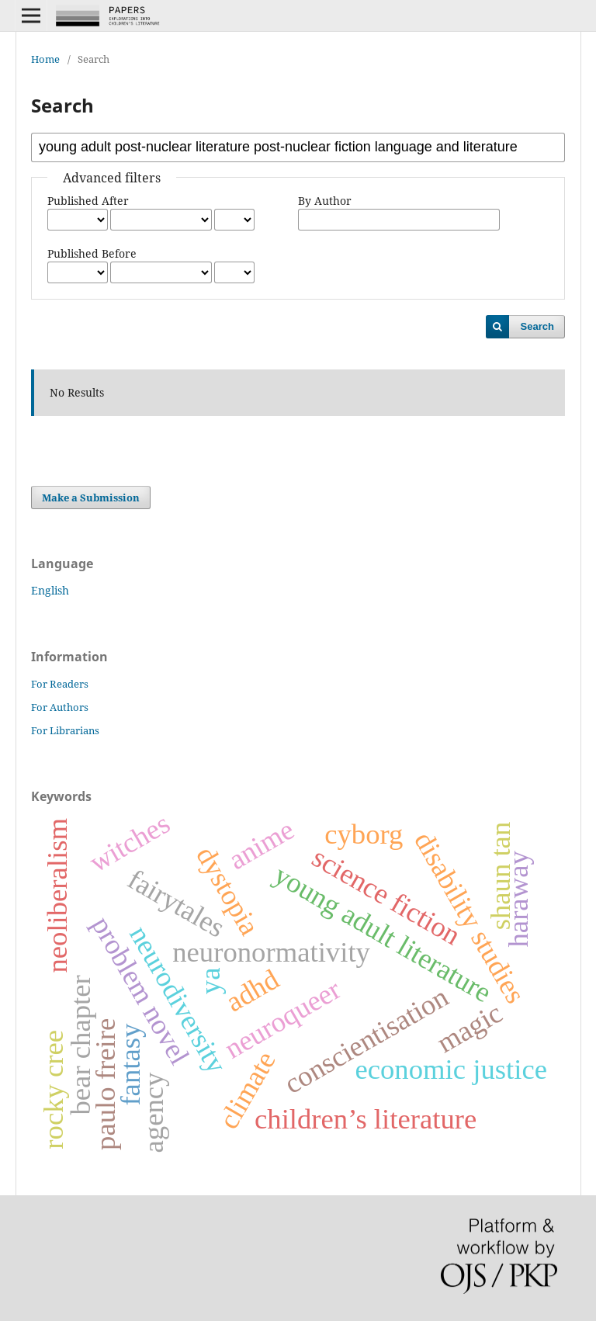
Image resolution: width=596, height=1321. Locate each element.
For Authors (59, 707)
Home (45, 59)
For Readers (59, 684)
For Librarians (65, 730)
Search (537, 326)
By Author (325, 200)
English (50, 590)
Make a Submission (91, 497)
